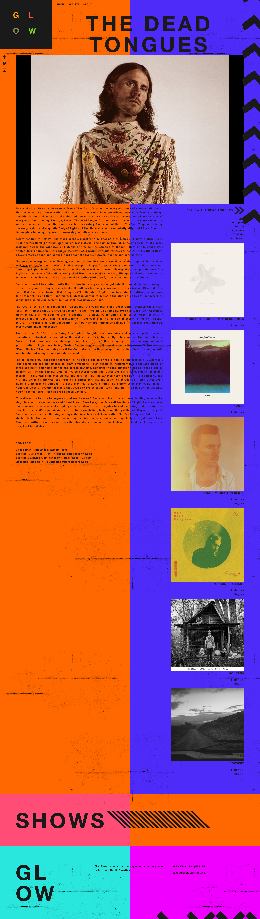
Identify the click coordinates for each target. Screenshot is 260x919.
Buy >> (239, 503)
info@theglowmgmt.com (50, 449)
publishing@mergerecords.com (68, 461)
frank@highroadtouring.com (73, 453)
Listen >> (237, 325)
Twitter (239, 226)
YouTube (238, 234)
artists (74, 4)
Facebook (238, 230)
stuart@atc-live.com (77, 457)
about (87, 4)
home (61, 4)
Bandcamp (237, 238)
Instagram (237, 222)
